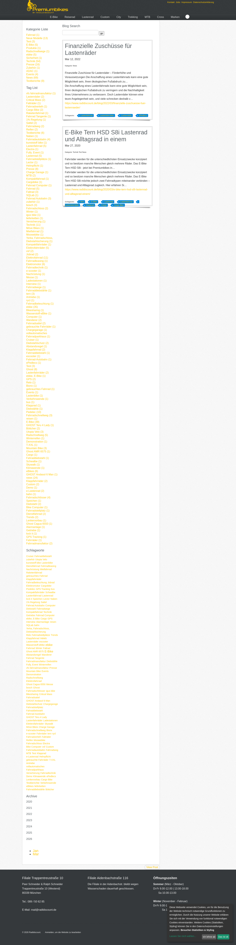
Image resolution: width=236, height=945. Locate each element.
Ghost (36, 687)
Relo (28, 635)
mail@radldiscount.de (43, 909)
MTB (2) (31, 175)
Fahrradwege (43, 608)
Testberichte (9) (35, 81)
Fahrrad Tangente (35, 658)
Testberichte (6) (35, 132)
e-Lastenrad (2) (35, 491)
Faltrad (46, 648)
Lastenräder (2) (35, 96)
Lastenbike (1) (34, 395)
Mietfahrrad (46, 569)
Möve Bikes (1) (35, 228)
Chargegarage (50, 704)
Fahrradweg (52, 750)
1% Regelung (33, 602)
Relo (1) (31, 382)
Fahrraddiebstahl (43, 556)
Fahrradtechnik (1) (37, 267)
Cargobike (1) (34, 182)
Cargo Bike (46, 779)
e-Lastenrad (32, 756)
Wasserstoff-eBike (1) (38, 313)
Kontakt (171, 2)
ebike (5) (31, 54)
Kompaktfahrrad (34, 612)
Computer (50, 605)
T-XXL (52, 760)
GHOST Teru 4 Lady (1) (40, 425)
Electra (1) (32, 149)
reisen (53, 622)
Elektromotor (33, 585)
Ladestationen (50, 720)
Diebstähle (52, 661)
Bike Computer (33, 746)
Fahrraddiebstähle (35, 789)
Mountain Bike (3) (36, 448)
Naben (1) (32, 136)
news (43, 638)
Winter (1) (32, 211)
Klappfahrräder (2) (37, 481)
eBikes (30, 786)
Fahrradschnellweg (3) (39, 415)
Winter (39, 648)
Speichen (37, 599)
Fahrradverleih (33, 737)
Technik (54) (33, 61)
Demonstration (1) (36, 441)
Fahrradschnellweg (36, 730)
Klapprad (41, 753)
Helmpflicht (45, 756)
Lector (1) (31, 162)
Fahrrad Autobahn (35, 605)
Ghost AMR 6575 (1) (38, 451)
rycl (54, 733)
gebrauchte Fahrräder (37, 760)
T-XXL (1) (31, 445)
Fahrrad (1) (32, 35)
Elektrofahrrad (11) (37, 257)
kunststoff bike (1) (36, 142)
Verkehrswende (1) (37, 399)
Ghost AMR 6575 (35, 651)
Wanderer (47, 654)
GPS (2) (31, 379)
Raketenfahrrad (34, 572)
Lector (46, 599)
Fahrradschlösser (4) (38, 497)
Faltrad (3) (32, 192)
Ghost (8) (31, 369)
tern (49, 733)
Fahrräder (42, 733)
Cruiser (30, 556)
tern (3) (30, 293)
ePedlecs (51, 776)
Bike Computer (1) (37, 507)
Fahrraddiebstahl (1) (38, 353)
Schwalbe (50, 592)
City (118, 17)
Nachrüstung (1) (35, 274)
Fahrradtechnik (48, 773)
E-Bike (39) (32, 422)
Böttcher (50, 789)
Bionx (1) (31, 385)
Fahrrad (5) (32, 188)
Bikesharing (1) (35, 310)
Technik (47, 612)
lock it (29, 599)
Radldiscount (34, 932)
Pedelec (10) (33, 412)
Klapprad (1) (33, 405)
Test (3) (30, 41)
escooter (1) (33, 356)
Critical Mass (45, 694)
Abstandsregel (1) (36, 346)
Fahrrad (30, 648)
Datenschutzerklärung (203, 2)
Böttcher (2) (33, 428)
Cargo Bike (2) (34, 109)
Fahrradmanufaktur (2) (39, 543)
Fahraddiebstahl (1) (37, 458)
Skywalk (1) (33, 464)
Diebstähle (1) (34, 408)
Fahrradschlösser (35, 690)
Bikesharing (32, 694)
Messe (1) (32, 277)
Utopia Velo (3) (35, 431)
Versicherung (33, 773)
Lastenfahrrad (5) (36, 146)
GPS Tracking (43, 589)
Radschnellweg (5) (37, 435)
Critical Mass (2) (35, 100)
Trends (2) (32, 517)
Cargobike (46, 585)
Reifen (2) (32, 129)
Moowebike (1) (34, 234)
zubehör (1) (33, 201)
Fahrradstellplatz (34, 707)
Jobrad (51, 582)
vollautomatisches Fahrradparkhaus (35, 768)
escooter (43, 641)
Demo (29, 776)
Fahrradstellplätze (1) (38, 159)
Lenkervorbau (33, 779)
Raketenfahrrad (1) (37, 113)
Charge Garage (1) (37, 172)
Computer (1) (34, 316)
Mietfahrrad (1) (34, 231)
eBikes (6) (32, 471)
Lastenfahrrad (33, 595)
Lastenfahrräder (34, 720)
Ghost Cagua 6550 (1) (39, 523)
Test (34, 753)
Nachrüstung (32, 569)
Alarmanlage (42, 622)
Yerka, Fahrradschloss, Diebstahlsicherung (38, 630)
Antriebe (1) (33, 297)
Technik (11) (33, 224)
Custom (104, 17)
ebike (49, 645)
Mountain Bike (33, 671)
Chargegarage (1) (36, 330)
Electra (46, 743)
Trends (54, 635)
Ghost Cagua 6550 (36, 684)
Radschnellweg (34, 677)
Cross (160, 17)
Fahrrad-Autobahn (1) (38, 359)
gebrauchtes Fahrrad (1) (40, 389)
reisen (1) (31, 418)
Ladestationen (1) (36, 280)
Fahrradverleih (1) (36, 106)
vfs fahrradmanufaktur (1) (41, 93)
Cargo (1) (31, 454)
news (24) (32, 477)
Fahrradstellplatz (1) (37, 510)
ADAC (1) (31, 71)
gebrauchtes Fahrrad (37, 576)
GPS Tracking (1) (36, 536)
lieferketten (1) (34, 218)
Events (45, 671)
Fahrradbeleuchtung (36, 582)
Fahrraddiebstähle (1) (38, 290)
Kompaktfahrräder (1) (38, 244)
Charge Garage (47, 727)
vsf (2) (29, 251)
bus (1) (30, 402)
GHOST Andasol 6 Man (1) (42, 474)
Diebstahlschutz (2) (37, 343)
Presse (53, 667)
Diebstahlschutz (34, 704)
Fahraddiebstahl (34, 710)
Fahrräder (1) (34, 540)
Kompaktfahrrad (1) (37, 178)
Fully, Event (32, 664)
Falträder (46, 737)
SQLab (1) (32, 195)
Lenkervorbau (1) (36, 520)
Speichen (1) (33, 500)
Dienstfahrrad (33, 566)
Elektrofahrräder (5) (37, 247)
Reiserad (70, 17)
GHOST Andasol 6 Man (38, 700)
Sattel (44, 602)
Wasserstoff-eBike (35, 645)
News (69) (32, 77)
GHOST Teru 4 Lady (36, 717)
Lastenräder (32, 641)
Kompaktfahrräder (35, 592)
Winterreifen (45, 664)
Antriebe (30, 763)
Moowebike (39, 740)
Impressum (186, 2)
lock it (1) (31, 533)
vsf (43, 746)
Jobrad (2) (32, 254)
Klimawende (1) (35, 468)
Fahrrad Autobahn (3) (38, 198)
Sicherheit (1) (34, 58)
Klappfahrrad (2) (35, 349)
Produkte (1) (33, 48)
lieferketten (40, 786)
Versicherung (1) (35, 221)
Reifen (29, 740)
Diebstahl (31, 608)
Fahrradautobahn (35, 750)
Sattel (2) (31, 123)
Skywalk (49, 723)
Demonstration (33, 674)
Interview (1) (33, 284)
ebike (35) (32, 307)
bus (53, 589)
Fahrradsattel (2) (36, 323)
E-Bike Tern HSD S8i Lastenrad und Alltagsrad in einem (106, 136)
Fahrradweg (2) (35, 126)
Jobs (178, 2)
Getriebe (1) (33, 530)
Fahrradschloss (34, 743)
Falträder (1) (33, 103)
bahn (36, 625)
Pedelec (30, 589)
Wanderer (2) (34, 320)
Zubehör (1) (33, 67)
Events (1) (32, 392)
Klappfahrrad (32, 638)
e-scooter (31, 733)
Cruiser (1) (32, 339)
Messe (49, 684)
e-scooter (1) (33, 270)
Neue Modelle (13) (37, 38)
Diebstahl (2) (33, 504)
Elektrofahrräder (35, 723)
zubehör (30, 559)
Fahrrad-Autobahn (35, 714)
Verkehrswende (48, 783)
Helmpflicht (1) (34, 165)
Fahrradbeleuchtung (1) (40, 303)
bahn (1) (31, 494)
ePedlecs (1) (33, 362)
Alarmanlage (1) (35, 527)
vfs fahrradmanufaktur (37, 668)
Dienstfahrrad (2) (36, 513)
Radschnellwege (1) (37, 51)
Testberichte (32, 782)
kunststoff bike (33, 562)
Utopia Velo (41, 559)
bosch (29, 687)
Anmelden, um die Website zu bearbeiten (63, 932)
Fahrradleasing (48, 566)
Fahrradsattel (33, 697)
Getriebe (30, 615)
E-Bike (54, 17)
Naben (53, 599)
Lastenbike (47, 562)
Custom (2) (32, 484)
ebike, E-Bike (33, 618)
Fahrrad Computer (45, 615)
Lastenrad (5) (34, 155)
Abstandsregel (33, 654)
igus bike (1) (33, 215)
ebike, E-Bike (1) (36, 376)
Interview (30, 622)
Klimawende (39, 776)
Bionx (49, 730)
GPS (50, 618)
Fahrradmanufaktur (36, 661)
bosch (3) (31, 205)
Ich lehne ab (209, 936)
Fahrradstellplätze (41, 635)
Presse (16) (33, 64)
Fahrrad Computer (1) (39, 185)
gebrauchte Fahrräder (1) (41, 326)
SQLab (29, 625)
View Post (152, 867)
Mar (36, 854)
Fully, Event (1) (35, 152)
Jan (35, 851)
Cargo (43, 618)
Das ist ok (223, 936)
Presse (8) (32, 169)
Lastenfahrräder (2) (37, 372)
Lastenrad (88, 17)
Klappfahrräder (33, 579)
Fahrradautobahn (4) (38, 139)
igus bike (50, 691)
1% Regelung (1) (36, 119)
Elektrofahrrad (34, 681)
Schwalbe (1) (33, 461)
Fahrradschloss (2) (37, 208)
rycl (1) (30, 300)
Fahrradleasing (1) (37, 261)
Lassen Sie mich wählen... (182, 936)
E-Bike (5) (32, 44)
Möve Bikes (32, 727)
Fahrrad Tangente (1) (38, 116)
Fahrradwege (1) (36, 287)
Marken (175, 17)
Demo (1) (31, 487)
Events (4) (32, 74)
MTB (147, 17)
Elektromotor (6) (35, 264)
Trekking (133, 17)
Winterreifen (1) (35, 438)
